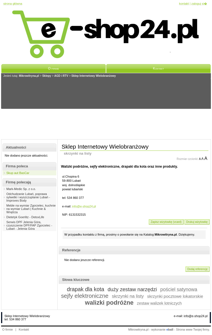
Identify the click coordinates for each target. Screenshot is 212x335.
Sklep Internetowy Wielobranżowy (93, 75)
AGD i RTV (61, 75)
